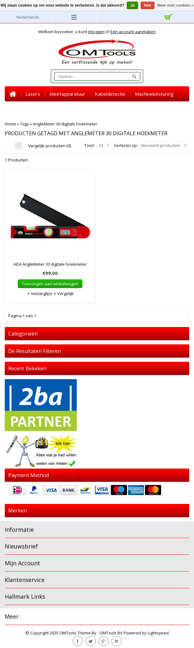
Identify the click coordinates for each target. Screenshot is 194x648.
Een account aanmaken (133, 31)
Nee (147, 5)
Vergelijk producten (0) (49, 145)
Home (13, 93)
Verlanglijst (39, 293)
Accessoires (83, 109)
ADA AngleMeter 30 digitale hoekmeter (50, 264)
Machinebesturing (154, 94)
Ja (132, 5)
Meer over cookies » (175, 5)
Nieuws (168, 109)
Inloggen (96, 31)
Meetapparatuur (67, 94)
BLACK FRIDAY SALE (128, 109)
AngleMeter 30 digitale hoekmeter (65, 124)
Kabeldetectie (110, 94)
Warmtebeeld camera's (35, 109)
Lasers (32, 94)
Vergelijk (63, 293)
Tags (24, 124)
